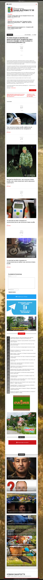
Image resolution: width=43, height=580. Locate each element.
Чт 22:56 (8, 341)
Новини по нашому (10, 531)
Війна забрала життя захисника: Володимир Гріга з (17, 476)
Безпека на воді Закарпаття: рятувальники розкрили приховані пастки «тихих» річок (22, 373)
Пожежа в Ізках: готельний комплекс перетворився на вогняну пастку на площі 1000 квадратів (22, 363)
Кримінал (9, 509)
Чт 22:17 (8, 347)
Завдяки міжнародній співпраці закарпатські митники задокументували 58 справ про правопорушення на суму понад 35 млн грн (16, 95)
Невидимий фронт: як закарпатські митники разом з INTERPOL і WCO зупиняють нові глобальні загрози (22, 386)
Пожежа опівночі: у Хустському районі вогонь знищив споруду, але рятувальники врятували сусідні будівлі (22, 379)
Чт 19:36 (8, 363)
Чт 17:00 (8, 376)
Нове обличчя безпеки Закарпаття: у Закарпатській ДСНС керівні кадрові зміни (20, 27)
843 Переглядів (28, 34)
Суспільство (10, 475)
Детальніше (9, 132)
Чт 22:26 (8, 344)
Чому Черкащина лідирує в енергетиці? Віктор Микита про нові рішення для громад (22, 344)
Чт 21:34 (8, 351)
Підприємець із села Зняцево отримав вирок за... (20, 511)
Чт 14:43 (8, 389)
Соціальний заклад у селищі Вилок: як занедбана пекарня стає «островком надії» (22, 376)
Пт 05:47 (8, 338)
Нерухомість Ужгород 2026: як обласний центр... (20, 501)
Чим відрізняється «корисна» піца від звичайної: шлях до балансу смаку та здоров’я (22, 341)
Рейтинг (34, 34)
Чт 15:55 (8, 386)
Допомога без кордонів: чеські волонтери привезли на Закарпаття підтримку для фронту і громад (22, 392)
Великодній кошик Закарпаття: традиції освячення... (21, 544)
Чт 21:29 (8, 354)
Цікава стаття (33, 90)
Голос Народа (9, 487)
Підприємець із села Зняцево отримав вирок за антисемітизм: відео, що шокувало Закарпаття (22, 367)
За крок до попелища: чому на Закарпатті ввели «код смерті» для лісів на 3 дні (21, 16)
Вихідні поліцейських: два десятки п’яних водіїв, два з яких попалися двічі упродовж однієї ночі (21, 181)
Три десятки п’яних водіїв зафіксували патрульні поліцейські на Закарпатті (19, 128)
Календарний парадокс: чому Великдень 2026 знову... (21, 554)
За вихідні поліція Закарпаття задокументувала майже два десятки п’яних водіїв (21, 261)
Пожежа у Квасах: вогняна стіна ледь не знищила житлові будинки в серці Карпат (22, 357)
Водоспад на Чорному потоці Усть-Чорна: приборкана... (21, 534)
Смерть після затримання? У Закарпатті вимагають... (21, 489)
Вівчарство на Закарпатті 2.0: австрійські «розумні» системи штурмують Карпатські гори (21, 351)
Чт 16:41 (8, 379)
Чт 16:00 (8, 383)
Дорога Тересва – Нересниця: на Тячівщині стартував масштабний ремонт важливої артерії (23, 354)
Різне (8, 562)
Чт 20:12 (8, 360)
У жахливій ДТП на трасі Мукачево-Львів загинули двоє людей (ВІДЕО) (31, 95)
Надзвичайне (13, 87)
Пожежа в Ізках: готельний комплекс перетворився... (21, 523)
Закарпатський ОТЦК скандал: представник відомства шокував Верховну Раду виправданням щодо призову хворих (22, 370)
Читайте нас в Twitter (22, 296)
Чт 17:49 (8, 373)
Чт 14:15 (8, 392)
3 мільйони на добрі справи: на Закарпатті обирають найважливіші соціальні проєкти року (23, 389)
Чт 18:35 (8, 367)
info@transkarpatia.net (27, 576)
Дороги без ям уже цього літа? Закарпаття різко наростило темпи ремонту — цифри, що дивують (20, 22)
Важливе (9, 541)
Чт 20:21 (8, 357)
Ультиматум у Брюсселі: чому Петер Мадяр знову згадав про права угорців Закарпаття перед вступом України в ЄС (21, 338)
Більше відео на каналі (22, 442)
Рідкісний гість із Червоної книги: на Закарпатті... (20, 564)
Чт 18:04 (8, 370)
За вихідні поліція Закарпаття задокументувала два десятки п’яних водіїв (21, 221)
